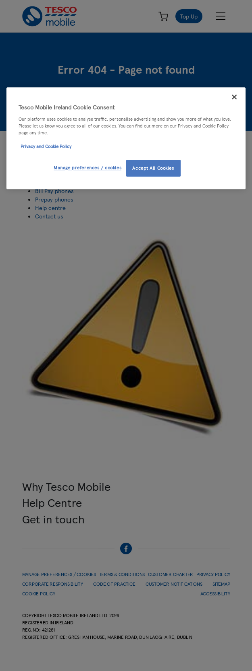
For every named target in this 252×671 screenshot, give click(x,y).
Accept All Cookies (153, 168)
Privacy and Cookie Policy (46, 146)
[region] (126, 138)
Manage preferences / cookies (87, 167)
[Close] (234, 97)
